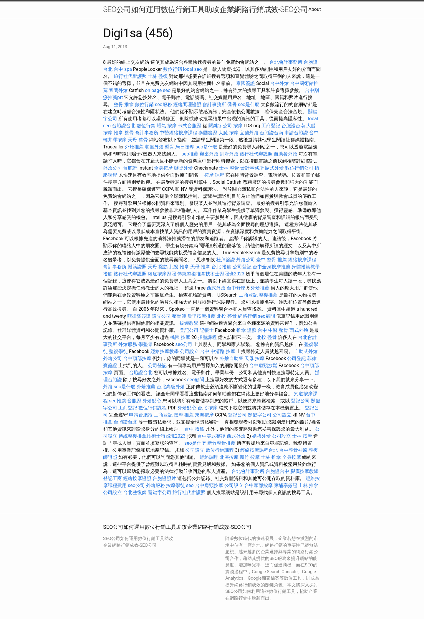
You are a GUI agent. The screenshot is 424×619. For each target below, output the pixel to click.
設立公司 (161, 316)
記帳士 (207, 330)
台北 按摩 (208, 408)
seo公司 (183, 344)
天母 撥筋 (158, 267)
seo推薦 (190, 154)
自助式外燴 (306, 351)
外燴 (107, 386)
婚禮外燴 (261, 436)
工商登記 (270, 125)
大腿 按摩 (228, 132)
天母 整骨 (138, 140)
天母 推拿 (200, 267)
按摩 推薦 (184, 415)
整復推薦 (268, 295)
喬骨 (232, 104)
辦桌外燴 (209, 154)
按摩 (238, 125)
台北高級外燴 (171, 386)
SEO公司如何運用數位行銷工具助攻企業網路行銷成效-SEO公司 (205, 9)
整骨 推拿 (124, 104)
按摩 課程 (214, 175)
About (314, 9)
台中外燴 (279, 83)
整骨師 (179, 316)
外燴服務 (127, 344)
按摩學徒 (175, 485)
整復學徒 (118, 351)
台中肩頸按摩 (209, 485)
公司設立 (189, 351)
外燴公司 (112, 168)
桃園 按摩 (180, 337)
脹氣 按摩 (167, 125)
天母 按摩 (254, 358)
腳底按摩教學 (304, 471)
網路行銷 (247, 316)
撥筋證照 (137, 267)
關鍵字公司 (220, 125)
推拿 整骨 (124, 132)
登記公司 (189, 330)
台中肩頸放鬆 (263, 365)
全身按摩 (163, 168)
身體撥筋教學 (306, 267)
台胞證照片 (164, 478)
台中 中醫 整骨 (273, 330)
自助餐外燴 (285, 154)
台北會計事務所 (285, 62)
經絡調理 (209, 457)
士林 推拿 (271, 457)
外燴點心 (152, 401)
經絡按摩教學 (164, 351)
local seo (192, 69)
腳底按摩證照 (162, 274)
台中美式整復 (211, 436)
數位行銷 (172, 69)
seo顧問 (266, 316)
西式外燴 (216, 288)
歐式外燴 (274, 168)
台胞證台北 (123, 125)
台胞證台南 (293, 125)
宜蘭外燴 (118, 90)
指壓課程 (207, 337)
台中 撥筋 (194, 429)
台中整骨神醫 (293, 450)
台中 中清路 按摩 (217, 351)
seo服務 (163, 104)
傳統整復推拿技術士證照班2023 (210, 274)
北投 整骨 (227, 316)
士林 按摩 (302, 436)
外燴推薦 (134, 147)
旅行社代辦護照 (130, 76)
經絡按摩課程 (302, 259)
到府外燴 (229, 154)
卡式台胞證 (189, 125)
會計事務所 (214, 104)
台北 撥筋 (221, 267)
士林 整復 (158, 76)
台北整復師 (135, 492)
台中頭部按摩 (137, 358)
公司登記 (242, 267)
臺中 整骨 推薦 (271, 259)
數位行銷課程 (152, 408)
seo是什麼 (249, 104)
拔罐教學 (189, 323)
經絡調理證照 (187, 104)
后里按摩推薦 (201, 316)
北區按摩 (229, 457)
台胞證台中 (277, 471)
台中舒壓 (236, 288)
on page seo (157, 90)
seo (190, 485)
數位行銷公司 (299, 168)
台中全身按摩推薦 (271, 267)
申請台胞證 (296, 132)
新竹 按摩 (250, 457)
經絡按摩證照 (137, 478)
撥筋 (107, 274)
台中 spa (123, 69)
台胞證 (130, 168)
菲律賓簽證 (139, 316)
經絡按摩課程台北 (259, 450)
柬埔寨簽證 (285, 485)
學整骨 (145, 344)
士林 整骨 (229, 168)
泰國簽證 (245, 83)
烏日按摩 (184, 147)
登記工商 (112, 478)
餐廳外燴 (154, 147)
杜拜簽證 (225, 259)
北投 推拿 (179, 267)
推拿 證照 (246, 330)
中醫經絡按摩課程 (178, 132)
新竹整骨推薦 (221, 443)
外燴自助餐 (231, 358)
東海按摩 (204, 415)
